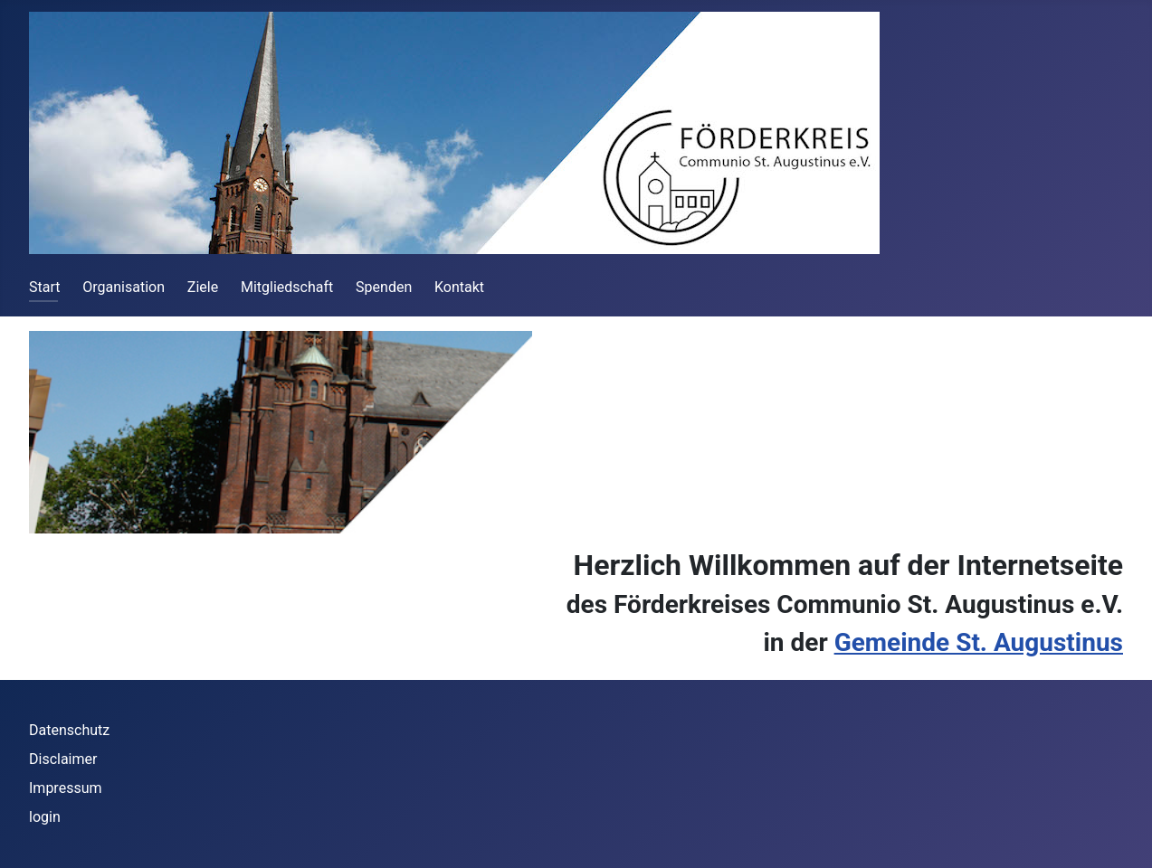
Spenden (384, 287)
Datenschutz (69, 730)
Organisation (123, 287)
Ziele (202, 287)
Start (44, 287)
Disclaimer (63, 759)
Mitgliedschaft (287, 287)
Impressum (65, 788)
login (45, 817)
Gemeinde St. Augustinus (978, 642)
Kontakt (459, 287)
